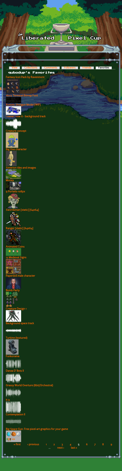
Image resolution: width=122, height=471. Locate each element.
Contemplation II (15, 415)
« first (17, 444)
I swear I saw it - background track (26, 116)
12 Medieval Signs (16, 257)
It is (8, 400)
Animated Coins (15, 247)
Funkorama (12, 356)
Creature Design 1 (16, 309)
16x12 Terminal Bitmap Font (22, 96)
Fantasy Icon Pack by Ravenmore (25, 77)
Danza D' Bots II (15, 371)
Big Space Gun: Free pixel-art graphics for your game (37, 429)
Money (10, 180)
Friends (87, 68)
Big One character (16, 149)
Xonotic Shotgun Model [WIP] (23, 105)
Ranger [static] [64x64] (19, 228)
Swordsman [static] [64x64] (22, 210)
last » (74, 448)
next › (60, 448)
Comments (50, 68)
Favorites (105, 68)
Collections (30, 68)
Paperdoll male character (20, 276)
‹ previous (33, 444)
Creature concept (16, 131)
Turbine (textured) (16, 338)
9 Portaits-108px (15, 192)
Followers (69, 68)
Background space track (20, 323)
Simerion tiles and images (21, 168)
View (14, 68)
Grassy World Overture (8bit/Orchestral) (29, 385)
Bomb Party (13, 290)
